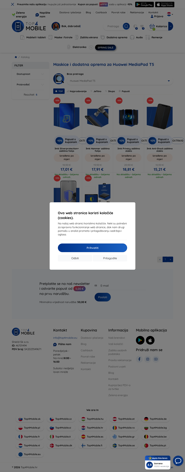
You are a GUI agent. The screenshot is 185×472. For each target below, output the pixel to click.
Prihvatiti (93, 248)
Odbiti (75, 258)
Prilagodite (110, 258)
